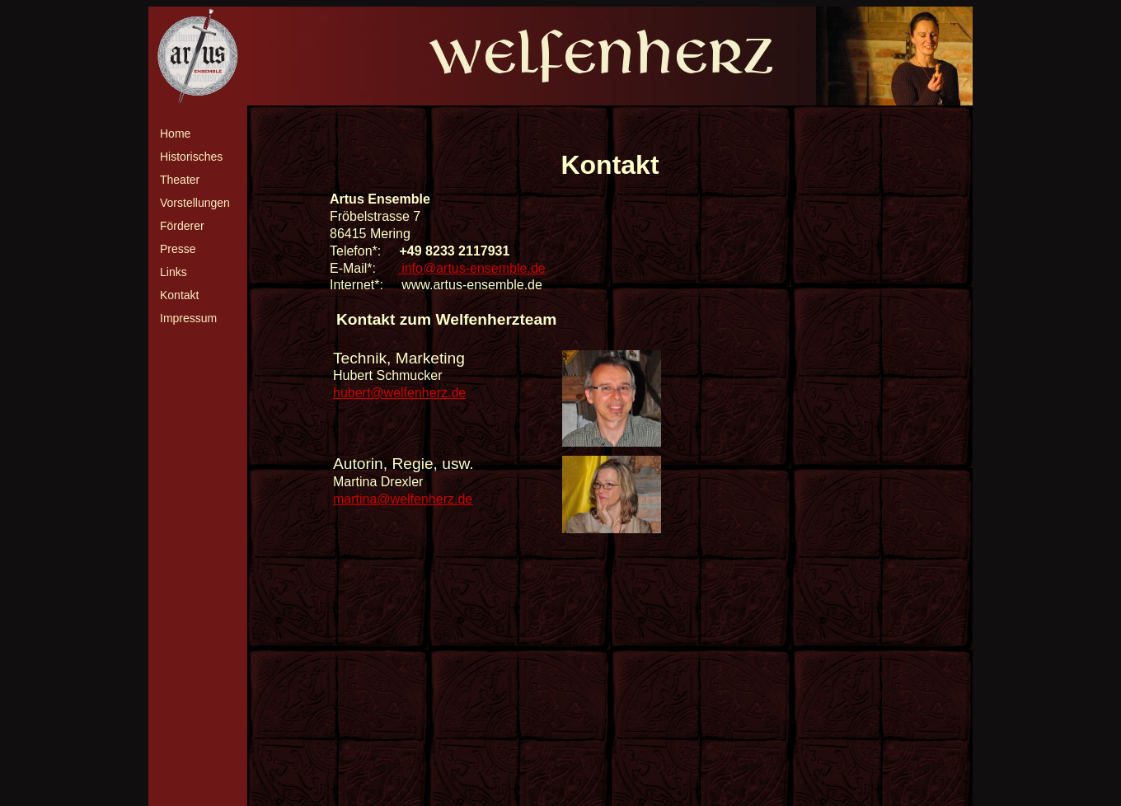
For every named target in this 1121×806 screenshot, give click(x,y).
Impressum (188, 318)
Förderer (182, 225)
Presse (178, 248)
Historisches (191, 156)
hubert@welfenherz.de (399, 393)
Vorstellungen (195, 202)
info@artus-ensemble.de (472, 268)
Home (175, 133)
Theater (179, 179)
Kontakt (179, 295)
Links (173, 272)
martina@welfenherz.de (402, 499)
